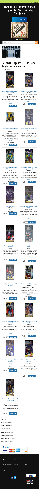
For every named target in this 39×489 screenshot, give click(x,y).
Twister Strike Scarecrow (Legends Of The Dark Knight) (10, 399)
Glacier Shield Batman (10, 206)
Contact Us (4, 419)
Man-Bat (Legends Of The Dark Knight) (29, 284)
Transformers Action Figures (8, 438)
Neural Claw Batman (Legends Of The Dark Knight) (10, 322)
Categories (21, 39)
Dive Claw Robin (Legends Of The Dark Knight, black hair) (10, 168)
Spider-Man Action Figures (7, 432)
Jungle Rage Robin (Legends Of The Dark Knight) (28, 206)
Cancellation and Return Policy (18, 458)
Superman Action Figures (7, 435)
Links (4, 470)
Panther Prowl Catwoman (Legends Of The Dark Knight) (29, 322)
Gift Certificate (34, 0)
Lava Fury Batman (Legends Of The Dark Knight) (29, 245)
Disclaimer (16, 464)
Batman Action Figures (6, 426)
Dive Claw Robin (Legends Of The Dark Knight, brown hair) (29, 168)
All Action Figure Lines (6, 422)
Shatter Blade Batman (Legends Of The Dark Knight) (10, 360)
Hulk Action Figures (5, 429)
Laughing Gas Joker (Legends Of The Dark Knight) (10, 245)
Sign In (27, 0)
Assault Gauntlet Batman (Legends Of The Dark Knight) (10, 92)
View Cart (35, 2)
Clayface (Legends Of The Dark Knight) (29, 128)
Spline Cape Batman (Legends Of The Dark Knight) (29, 360)
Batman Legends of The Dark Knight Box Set (10, 129)
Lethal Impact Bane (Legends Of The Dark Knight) (10, 284)
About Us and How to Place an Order (7, 458)
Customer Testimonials (7, 464)
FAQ (26, 464)
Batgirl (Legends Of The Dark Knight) (29, 91)
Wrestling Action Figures (7, 441)
